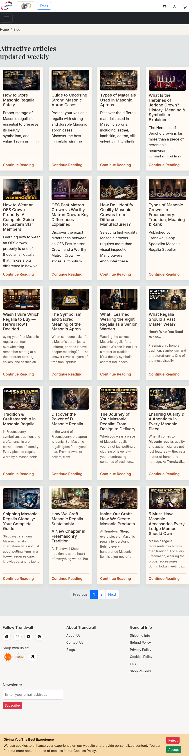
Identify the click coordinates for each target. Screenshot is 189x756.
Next (112, 594)
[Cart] (185, 6)
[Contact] (164, 6)
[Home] (8, 5)
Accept (173, 749)
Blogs (70, 650)
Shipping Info (140, 635)
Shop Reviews (140, 671)
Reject (173, 740)
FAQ (133, 664)
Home (4, 29)
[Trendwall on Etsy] (8, 657)
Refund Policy (140, 642)
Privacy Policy (140, 650)
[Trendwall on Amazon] (33, 657)
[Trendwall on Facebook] (7, 637)
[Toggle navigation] (6, 18)
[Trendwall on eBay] (20, 657)
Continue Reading (18, 165)
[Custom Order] (26, 5)
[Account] (175, 6)
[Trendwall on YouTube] (28, 637)
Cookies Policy (141, 657)
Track (44, 6)
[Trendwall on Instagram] (18, 637)
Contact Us (74, 642)
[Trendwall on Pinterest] (39, 637)
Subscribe (12, 705)
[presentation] (37, 727)
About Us (73, 635)
